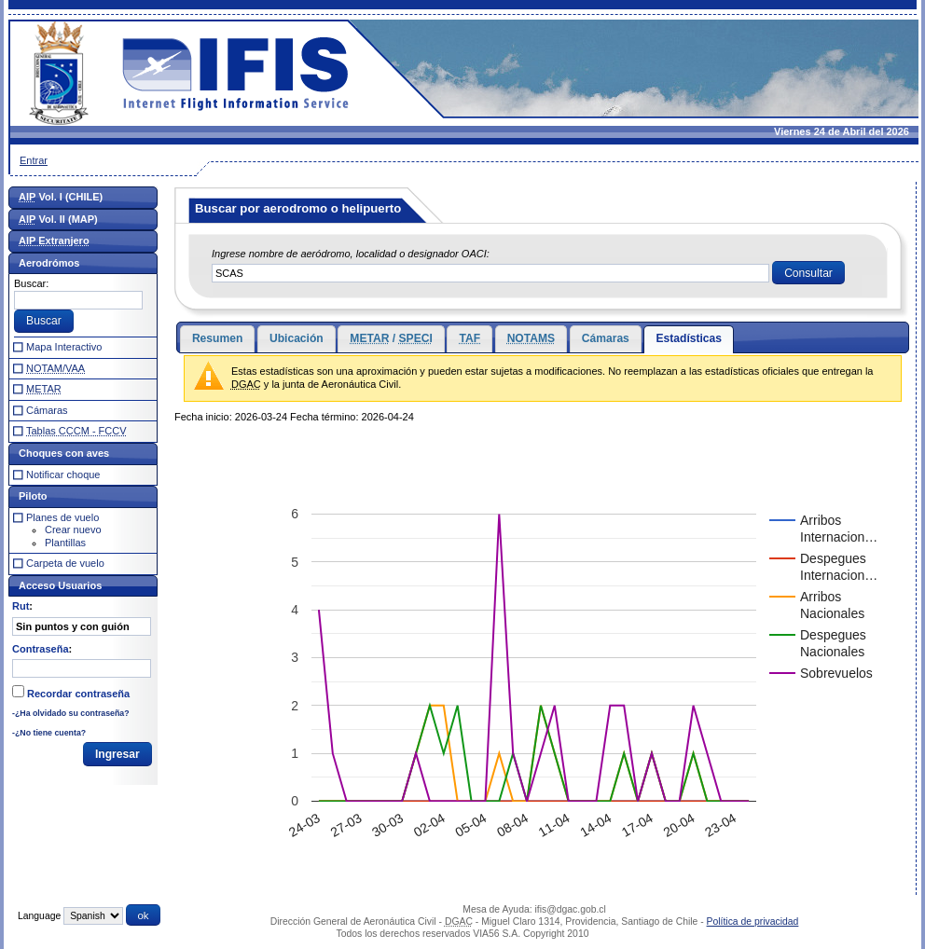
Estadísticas (689, 338)
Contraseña (40, 648)
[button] (808, 273)
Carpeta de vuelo (65, 563)
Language (39, 916)
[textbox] (490, 273)
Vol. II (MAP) (58, 219)
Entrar (34, 160)
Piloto (33, 496)
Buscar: (31, 283)
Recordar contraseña (78, 693)
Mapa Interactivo (64, 346)
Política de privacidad (753, 921)
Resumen (217, 338)
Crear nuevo (73, 529)
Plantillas (65, 542)
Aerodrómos (49, 262)
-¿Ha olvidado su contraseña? (71, 713)
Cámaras (605, 338)
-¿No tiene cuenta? (49, 732)
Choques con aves (64, 453)
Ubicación (296, 338)
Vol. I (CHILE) (61, 196)
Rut (20, 606)
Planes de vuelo (62, 517)
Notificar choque (63, 474)
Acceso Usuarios (60, 585)
